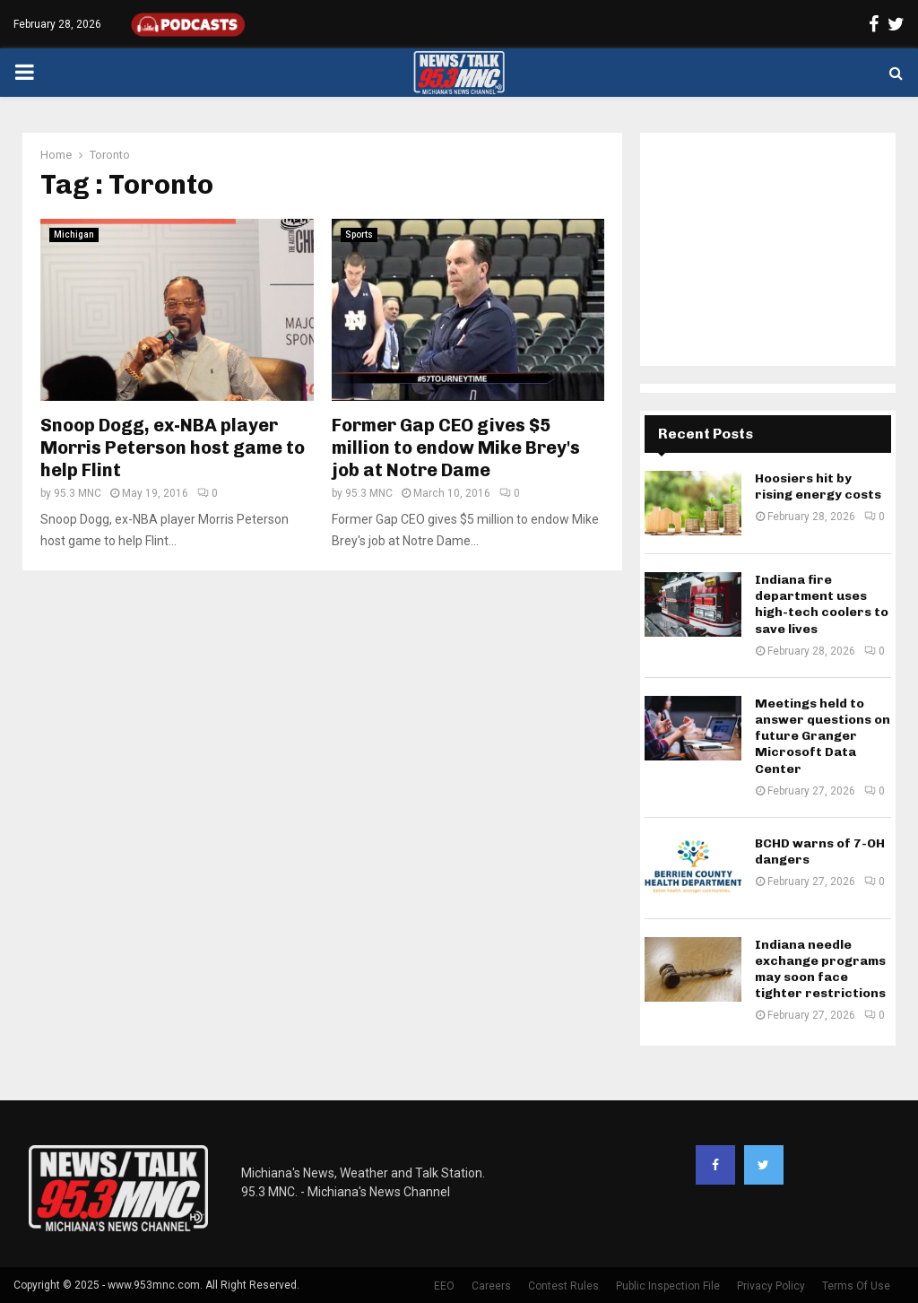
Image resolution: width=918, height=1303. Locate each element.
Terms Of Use (856, 1286)
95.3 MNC (77, 493)
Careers (491, 1286)
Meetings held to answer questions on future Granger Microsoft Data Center (822, 736)
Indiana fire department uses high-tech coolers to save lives (821, 604)
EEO (444, 1286)
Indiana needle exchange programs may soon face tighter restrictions (820, 969)
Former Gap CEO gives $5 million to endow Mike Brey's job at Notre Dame (456, 447)
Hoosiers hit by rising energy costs (818, 486)
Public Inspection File (668, 1286)
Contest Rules (563, 1286)
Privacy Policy (771, 1286)
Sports (359, 234)
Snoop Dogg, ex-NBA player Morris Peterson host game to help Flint (172, 447)
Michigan (74, 234)
